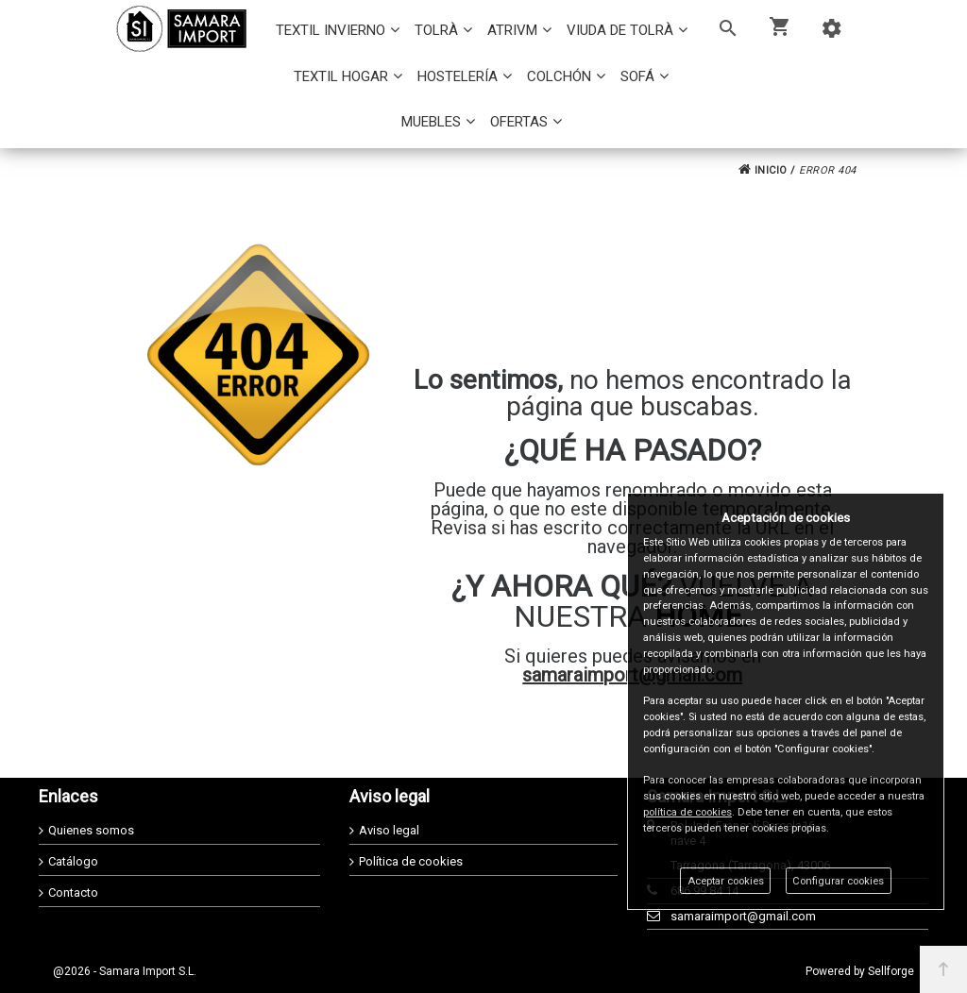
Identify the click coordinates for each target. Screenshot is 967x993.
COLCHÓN (559, 76)
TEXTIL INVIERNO (330, 30)
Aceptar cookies (725, 881)
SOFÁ (637, 76)
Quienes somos (91, 830)
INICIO (763, 170)
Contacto (73, 892)
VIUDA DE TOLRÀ (620, 30)
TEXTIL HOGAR (341, 76)
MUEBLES (431, 121)
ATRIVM (512, 30)
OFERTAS (519, 121)
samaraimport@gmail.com (743, 916)
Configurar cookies (838, 881)
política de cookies (687, 812)
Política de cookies (411, 861)
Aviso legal (389, 830)
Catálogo (73, 861)
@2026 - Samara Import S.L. (124, 971)
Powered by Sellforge (860, 971)
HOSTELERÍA (457, 76)
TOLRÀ (436, 30)
